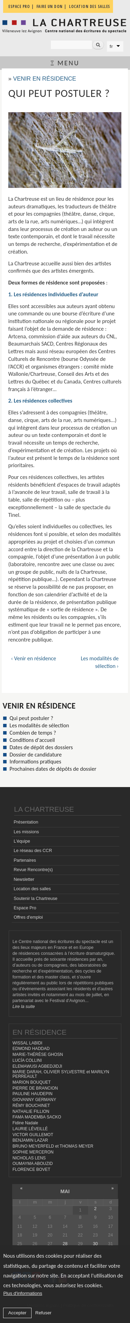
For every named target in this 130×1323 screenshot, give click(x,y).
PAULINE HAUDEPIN (32, 1093)
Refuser (43, 1312)
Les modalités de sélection (39, 725)
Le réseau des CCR (33, 850)
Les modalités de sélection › (100, 662)
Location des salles (32, 888)
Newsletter (24, 879)
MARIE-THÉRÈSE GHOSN (37, 1054)
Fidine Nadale (25, 1123)
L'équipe (22, 841)
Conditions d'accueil (32, 740)
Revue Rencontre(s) (33, 869)
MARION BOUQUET (31, 1082)
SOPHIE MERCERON (32, 1152)
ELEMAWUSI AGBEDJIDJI (37, 1066)
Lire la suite (23, 1006)
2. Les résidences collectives (40, 400)
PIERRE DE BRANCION (35, 1088)
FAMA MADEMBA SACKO (36, 1117)
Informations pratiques (35, 761)
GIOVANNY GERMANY (34, 1099)
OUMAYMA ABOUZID (32, 1163)
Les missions (26, 831)
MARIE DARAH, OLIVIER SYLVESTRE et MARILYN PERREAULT (60, 1074)
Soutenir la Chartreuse (35, 898)
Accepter (17, 1312)
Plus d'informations (22, 1293)
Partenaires (25, 860)
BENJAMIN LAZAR (30, 1140)
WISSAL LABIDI (27, 1043)
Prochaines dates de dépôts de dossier (53, 769)
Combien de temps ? (33, 732)
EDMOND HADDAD (31, 1048)
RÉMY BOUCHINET (31, 1105)
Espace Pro (25, 908)
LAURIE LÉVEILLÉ (30, 1128)
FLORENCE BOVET (31, 1169)
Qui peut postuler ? (31, 718)
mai (65, 1191)
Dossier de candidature (36, 754)
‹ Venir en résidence (33, 658)
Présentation (26, 822)
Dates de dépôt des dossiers (41, 747)
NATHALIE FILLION (30, 1111)
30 (95, 1243)
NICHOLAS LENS (29, 1158)
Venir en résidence (44, 78)
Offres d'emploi (28, 917)
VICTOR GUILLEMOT (32, 1134)
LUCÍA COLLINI (27, 1060)
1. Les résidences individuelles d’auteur (53, 294)
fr (111, 46)
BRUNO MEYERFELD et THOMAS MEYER (52, 1146)
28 (65, 1243)
